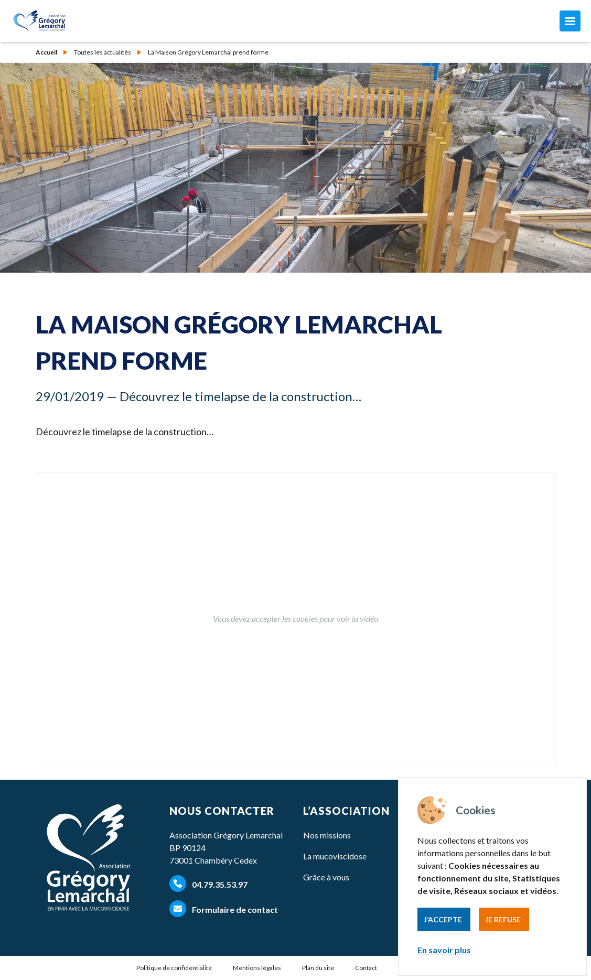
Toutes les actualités (102, 52)
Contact (366, 968)
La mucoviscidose (335, 856)
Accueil (46, 52)
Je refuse (503, 919)
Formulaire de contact (223, 908)
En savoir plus (444, 950)
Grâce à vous (326, 877)
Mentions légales (257, 968)
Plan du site (318, 968)
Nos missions (327, 835)
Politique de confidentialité (174, 968)
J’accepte (443, 919)
